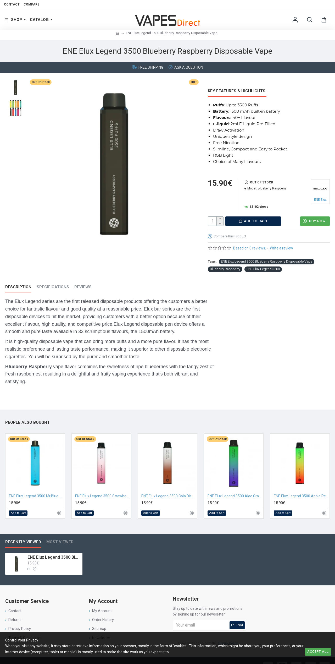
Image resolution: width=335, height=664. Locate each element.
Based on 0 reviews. (249, 244)
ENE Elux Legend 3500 (263, 265)
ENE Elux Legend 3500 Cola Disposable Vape (168, 485)
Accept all (318, 652)
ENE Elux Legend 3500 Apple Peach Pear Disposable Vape (301, 485)
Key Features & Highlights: (237, 91)
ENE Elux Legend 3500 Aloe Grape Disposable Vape (235, 485)
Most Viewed (60, 531)
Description (18, 282)
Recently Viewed (23, 531)
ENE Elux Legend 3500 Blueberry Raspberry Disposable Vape (266, 257)
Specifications (53, 282)
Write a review (281, 244)
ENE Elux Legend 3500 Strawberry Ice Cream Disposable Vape (102, 485)
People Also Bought (27, 411)
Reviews (83, 282)
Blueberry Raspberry (225, 265)
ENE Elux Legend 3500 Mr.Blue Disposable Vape (36, 485)
